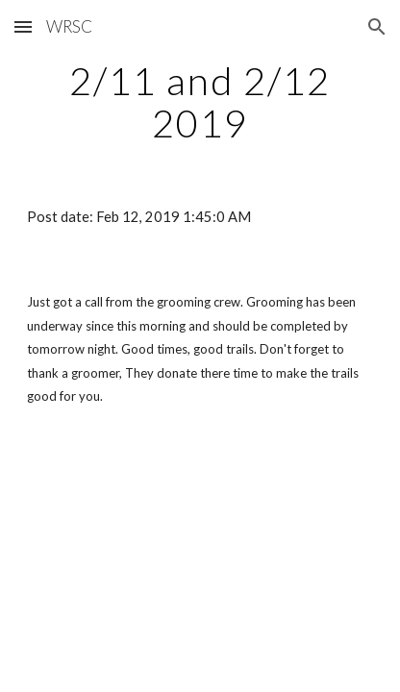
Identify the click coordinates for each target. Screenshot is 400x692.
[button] (23, 26)
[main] (200, 102)
